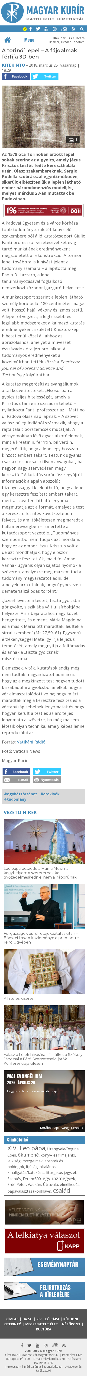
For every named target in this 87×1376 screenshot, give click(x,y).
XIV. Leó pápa (26, 1148)
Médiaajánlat (32, 1367)
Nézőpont (71, 1324)
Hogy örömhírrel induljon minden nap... (33, 1083)
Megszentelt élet (41, 1324)
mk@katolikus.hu (54, 1359)
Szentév (14, 1178)
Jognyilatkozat (53, 1367)
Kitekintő (13, 65)
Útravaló (50, 1184)
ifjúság (32, 1166)
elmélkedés (69, 1184)
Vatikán (34, 1184)
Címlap (12, 1319)
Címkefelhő (17, 1140)
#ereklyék (50, 793)
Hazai (27, 1319)
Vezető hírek (20, 812)
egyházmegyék (59, 1178)
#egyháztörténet (20, 793)
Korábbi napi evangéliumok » (61, 1128)
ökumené (28, 1155)
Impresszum (13, 1367)
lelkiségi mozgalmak (25, 1160)
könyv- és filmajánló (58, 1155)
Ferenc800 (32, 1178)
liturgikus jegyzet (61, 1172)
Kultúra (43, 1329)
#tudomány (15, 799)
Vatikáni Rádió (31, 742)
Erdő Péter (16, 1184)
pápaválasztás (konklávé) (29, 1191)
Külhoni (70, 1319)
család (61, 1190)
